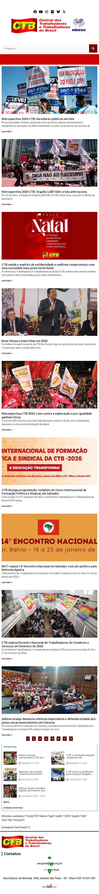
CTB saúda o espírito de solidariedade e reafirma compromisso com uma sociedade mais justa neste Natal (48, 266)
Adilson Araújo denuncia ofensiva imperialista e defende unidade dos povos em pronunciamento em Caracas (49, 720)
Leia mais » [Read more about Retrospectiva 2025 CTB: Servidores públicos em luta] (7, 131)
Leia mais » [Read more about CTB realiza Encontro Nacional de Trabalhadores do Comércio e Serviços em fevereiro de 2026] (7, 659)
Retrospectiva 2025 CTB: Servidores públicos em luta (38, 119)
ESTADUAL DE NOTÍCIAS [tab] (13, 808)
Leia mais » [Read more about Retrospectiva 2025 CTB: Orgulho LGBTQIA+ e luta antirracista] (7, 204)
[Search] (93, 48)
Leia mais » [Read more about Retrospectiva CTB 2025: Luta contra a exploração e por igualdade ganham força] (7, 430)
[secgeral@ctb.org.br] (49, 857)
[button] (49, 58)
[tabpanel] (49, 774)
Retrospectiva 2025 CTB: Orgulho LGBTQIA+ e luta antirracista (44, 191)
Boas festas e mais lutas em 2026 (25, 341)
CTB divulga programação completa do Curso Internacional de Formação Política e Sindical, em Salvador (44, 491)
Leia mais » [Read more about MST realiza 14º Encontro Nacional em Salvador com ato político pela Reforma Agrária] (7, 582)
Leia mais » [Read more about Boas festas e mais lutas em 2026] (7, 353)
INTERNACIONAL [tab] (10, 747)
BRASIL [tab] (6, 802)
